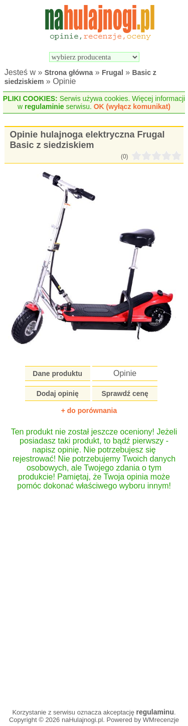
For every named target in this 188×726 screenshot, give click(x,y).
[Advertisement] (94, 594)
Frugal (112, 72)
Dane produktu (57, 374)
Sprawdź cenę (124, 394)
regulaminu (155, 712)
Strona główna (69, 72)
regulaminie (44, 106)
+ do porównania (89, 410)
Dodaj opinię (58, 394)
